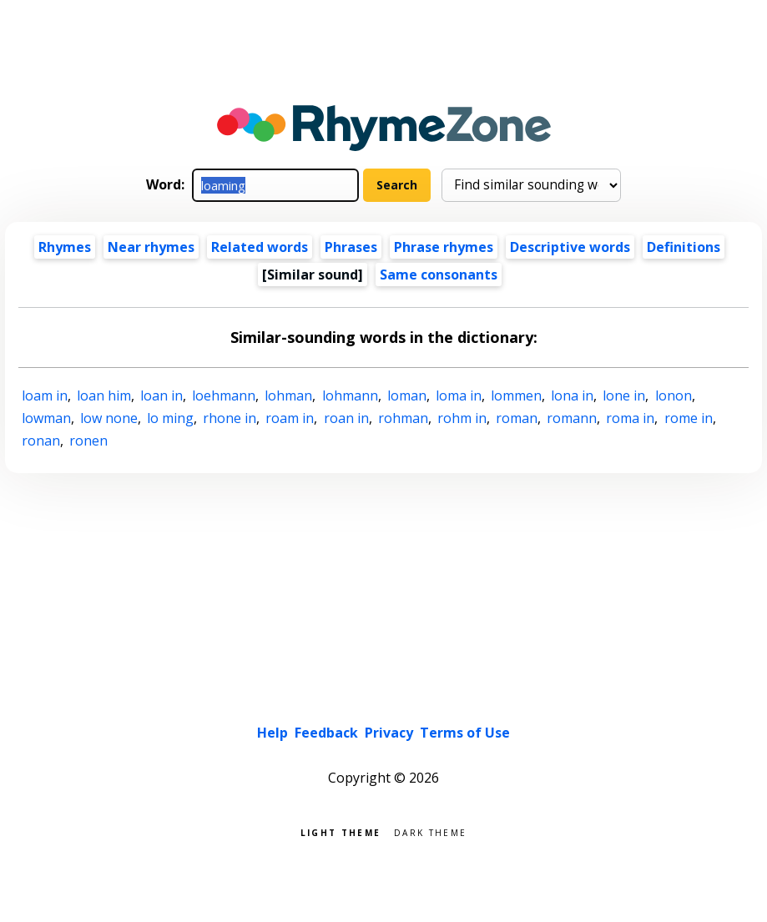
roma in (630, 418)
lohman (288, 395)
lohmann (350, 395)
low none (109, 418)
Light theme (340, 831)
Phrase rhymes (443, 247)
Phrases (351, 247)
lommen (516, 395)
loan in (161, 395)
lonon (673, 395)
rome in (688, 418)
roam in (289, 418)
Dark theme (430, 831)
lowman (46, 418)
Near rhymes (151, 247)
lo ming (170, 418)
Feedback (326, 732)
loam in (45, 395)
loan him (104, 395)
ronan (41, 440)
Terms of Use (465, 732)
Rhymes (64, 247)
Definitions (683, 247)
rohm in (462, 418)
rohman (403, 418)
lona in (572, 395)
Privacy (389, 732)
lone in (624, 395)
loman (406, 395)
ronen (88, 440)
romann (572, 418)
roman (516, 418)
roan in (346, 418)
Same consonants (438, 274)
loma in (459, 395)
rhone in (229, 418)
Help (272, 732)
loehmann (223, 395)
